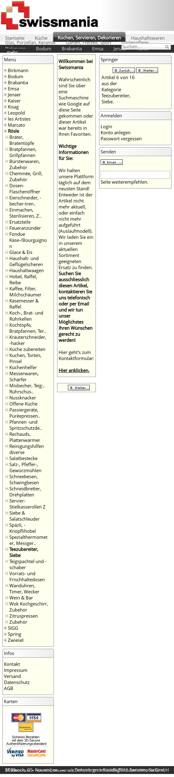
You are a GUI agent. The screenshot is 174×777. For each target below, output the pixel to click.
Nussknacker (22, 398)
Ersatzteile (20, 222)
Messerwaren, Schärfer (24, 376)
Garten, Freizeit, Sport (88, 42)
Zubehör (18, 622)
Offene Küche (23, 404)
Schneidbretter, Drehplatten (25, 491)
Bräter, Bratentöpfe (21, 140)
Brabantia (72, 48)
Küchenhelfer (23, 367)
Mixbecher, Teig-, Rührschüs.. (26, 388)
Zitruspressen (23, 616)
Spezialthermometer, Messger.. (28, 540)
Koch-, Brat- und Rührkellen (26, 316)
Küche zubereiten (27, 349)
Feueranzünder (25, 228)
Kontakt (12, 664)
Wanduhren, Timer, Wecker (24, 588)
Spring (14, 634)
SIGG (13, 628)
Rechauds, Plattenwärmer (24, 437)
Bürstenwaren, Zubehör (24, 164)
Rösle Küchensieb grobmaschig (87, 770)
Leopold (16, 113)
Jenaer (120, 48)
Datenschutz (17, 682)
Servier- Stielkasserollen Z (27, 504)
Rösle (13, 131)
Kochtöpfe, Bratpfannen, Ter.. (27, 328)
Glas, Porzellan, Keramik (30, 42)
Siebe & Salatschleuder (24, 516)
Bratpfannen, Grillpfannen (23, 152)
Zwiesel (16, 640)
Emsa (97, 48)
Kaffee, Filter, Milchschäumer (25, 291)
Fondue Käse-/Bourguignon (28, 240)
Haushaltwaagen (26, 270)
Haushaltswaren (148, 38)
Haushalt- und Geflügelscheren (26, 261)
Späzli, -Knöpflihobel (22, 528)
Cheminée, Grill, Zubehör (26, 176)
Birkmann (18, 70)
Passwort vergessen (121, 138)
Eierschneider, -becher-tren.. (25, 201)
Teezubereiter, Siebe (139, 770)
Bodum (43, 48)
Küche (41, 38)
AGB (8, 688)
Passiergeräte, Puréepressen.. (24, 413)
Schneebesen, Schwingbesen (24, 479)
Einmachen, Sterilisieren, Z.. (25, 213)
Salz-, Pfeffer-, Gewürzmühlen (25, 467)
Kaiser (14, 101)
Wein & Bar (21, 598)
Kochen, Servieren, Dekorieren (89, 38)
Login (106, 126)
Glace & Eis (20, 252)
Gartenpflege (134, 42)
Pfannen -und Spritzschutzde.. (25, 425)
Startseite (14, 38)
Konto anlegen (115, 132)
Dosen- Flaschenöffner (24, 188)
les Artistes (19, 119)
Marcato (16, 125)
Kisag (13, 107)
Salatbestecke (23, 458)
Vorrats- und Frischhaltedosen (27, 576)
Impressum (15, 670)
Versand (12, 676)
